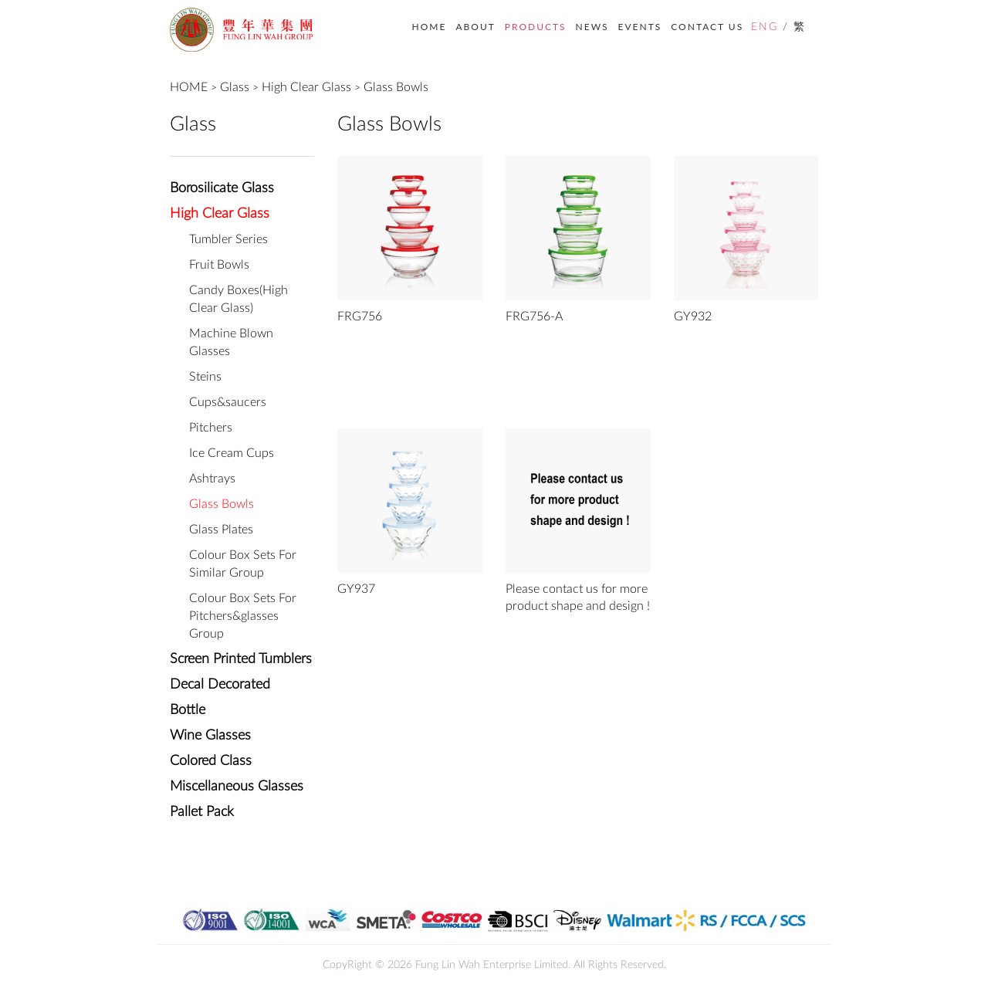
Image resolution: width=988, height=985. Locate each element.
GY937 (356, 589)
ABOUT (475, 26)
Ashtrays (212, 478)
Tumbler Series (228, 239)
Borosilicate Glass (222, 188)
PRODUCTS (536, 26)
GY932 (693, 316)
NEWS (592, 26)
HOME (429, 26)
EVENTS (640, 26)
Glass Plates (221, 529)
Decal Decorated (220, 685)
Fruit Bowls (219, 265)
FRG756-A (534, 316)
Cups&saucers (227, 402)
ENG (764, 27)
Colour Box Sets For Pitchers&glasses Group (242, 616)
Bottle (187, 710)
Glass (234, 87)
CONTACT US (707, 26)
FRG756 (359, 316)
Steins (205, 377)
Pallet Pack (202, 812)
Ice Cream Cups (231, 453)
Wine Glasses (210, 736)
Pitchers (210, 427)
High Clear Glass (306, 87)
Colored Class (211, 761)
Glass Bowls (396, 87)
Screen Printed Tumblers (241, 659)
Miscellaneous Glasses (236, 787)
